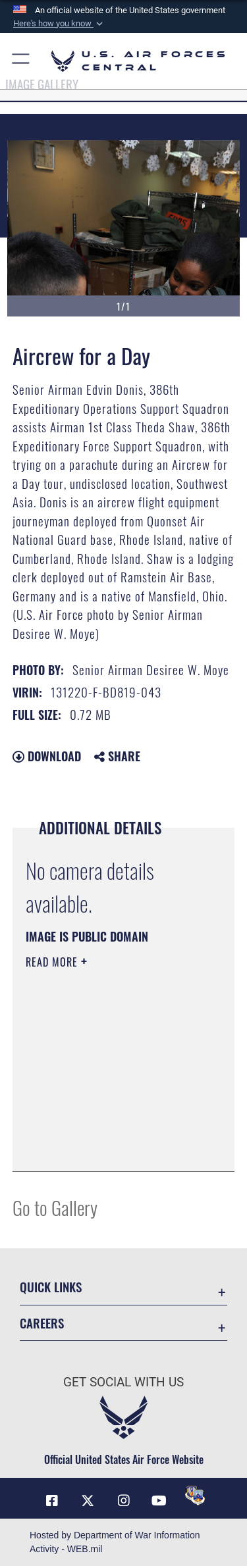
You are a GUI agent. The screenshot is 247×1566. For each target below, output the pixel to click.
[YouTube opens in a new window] (159, 1501)
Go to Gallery (55, 1207)
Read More (53, 962)
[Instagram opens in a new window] (124, 1501)
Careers (42, 1322)
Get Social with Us (123, 1382)
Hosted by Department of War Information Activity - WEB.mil (115, 1542)
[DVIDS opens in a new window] (195, 1495)
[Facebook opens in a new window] (52, 1501)
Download (47, 756)
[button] (59, 23)
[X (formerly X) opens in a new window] (87, 1501)
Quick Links (51, 1286)
